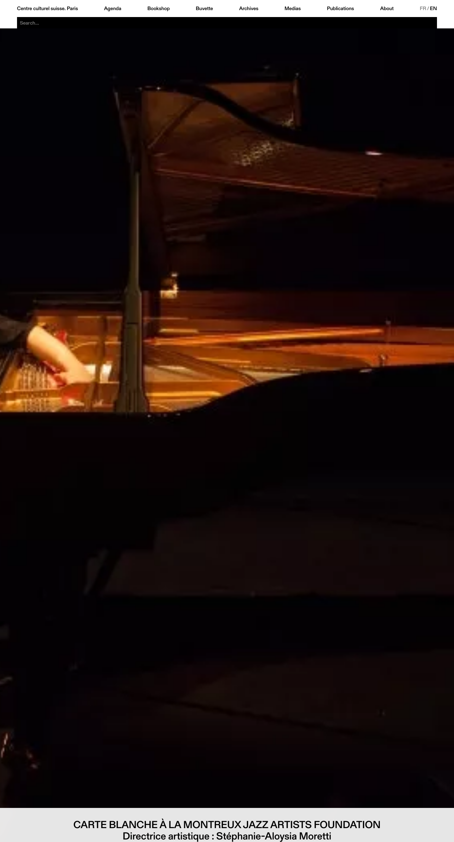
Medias (292, 8)
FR (423, 8)
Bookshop (158, 8)
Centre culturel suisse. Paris (47, 8)
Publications (340, 8)
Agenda (112, 8)
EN (433, 8)
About (387, 8)
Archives (248, 8)
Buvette (204, 8)
